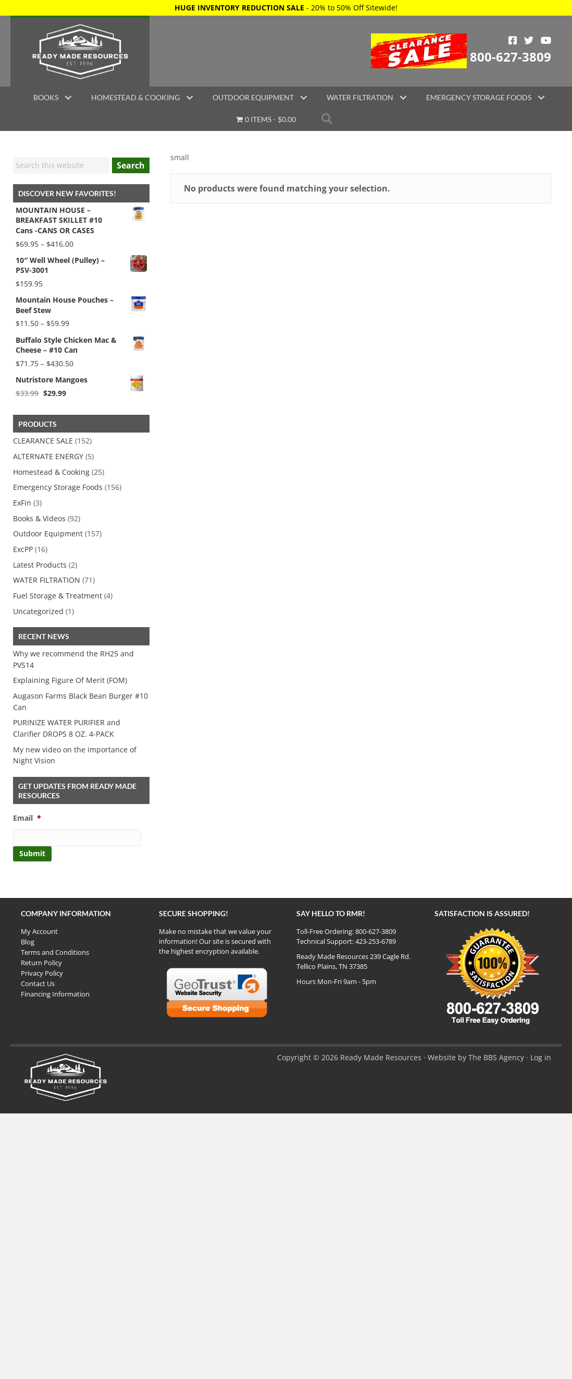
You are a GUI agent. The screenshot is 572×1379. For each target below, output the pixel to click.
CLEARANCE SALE (43, 441)
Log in (540, 1057)
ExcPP (23, 549)
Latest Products (40, 565)
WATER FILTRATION (46, 580)
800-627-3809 (510, 56)
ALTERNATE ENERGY (48, 456)
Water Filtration (360, 97)
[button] (68, 98)
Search (131, 165)
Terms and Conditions (55, 952)
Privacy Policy (42, 973)
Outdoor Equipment (253, 97)
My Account (39, 931)
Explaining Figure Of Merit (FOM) (70, 680)
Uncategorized (38, 611)
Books (45, 97)
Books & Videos (39, 518)
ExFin (22, 503)
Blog (27, 941)
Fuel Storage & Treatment (57, 596)
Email (27, 818)
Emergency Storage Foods (478, 97)
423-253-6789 (375, 941)
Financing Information (55, 994)
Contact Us (38, 983)
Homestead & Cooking (135, 97)
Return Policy (41, 962)
